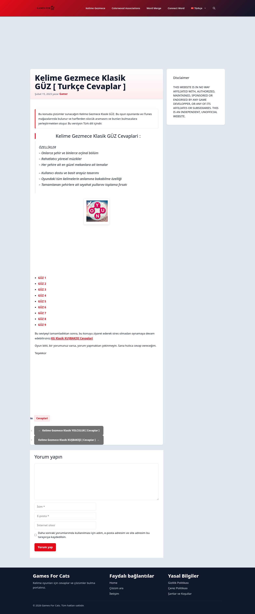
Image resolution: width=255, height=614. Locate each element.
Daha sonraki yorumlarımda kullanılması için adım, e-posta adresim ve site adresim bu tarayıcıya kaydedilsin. (94, 535)
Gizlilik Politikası (178, 583)
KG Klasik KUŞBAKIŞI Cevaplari (72, 338)
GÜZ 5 (42, 301)
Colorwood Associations (126, 8)
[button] (214, 8)
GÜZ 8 (42, 319)
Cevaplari (42, 418)
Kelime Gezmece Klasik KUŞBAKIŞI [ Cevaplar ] (66, 439)
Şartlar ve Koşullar (180, 593)
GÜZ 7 (42, 313)
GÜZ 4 (42, 295)
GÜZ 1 (42, 278)
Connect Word (176, 8)
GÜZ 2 (42, 284)
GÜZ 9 (42, 325)
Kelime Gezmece (95, 8)
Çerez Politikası (178, 588)
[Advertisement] (127, 41)
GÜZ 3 (42, 289)
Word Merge (154, 8)
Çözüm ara (116, 588)
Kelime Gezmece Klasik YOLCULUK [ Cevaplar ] (70, 430)
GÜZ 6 (42, 307)
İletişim (114, 593)
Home (113, 583)
